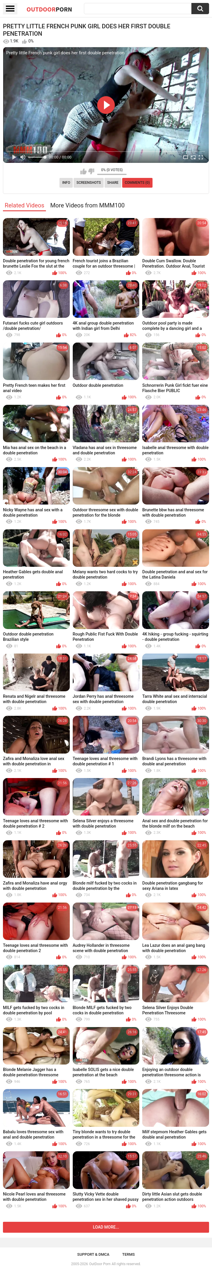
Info (66, 183)
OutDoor (49, 9)
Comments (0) (137, 183)
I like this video (83, 171)
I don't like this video (91, 171)
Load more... (106, 1227)
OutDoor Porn (99, 1264)
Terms (128, 1254)
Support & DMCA (93, 1254)
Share (112, 183)
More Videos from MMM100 (87, 205)
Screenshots (89, 183)
